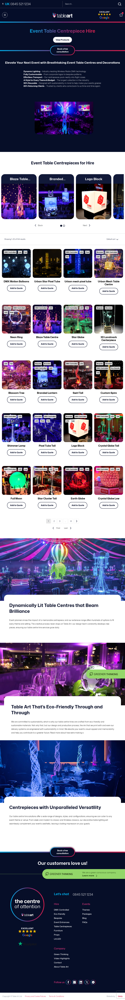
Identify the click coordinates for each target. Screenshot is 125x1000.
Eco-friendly (115, 368)
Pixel (87, 252)
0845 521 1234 (83, 894)
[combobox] (112, 239)
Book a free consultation (63, 50)
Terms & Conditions (56, 996)
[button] (61, 226)
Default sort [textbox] (111, 239)
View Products (62, 39)
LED (81, 252)
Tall (25, 252)
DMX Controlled (10, 252)
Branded (100, 252)
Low (20, 252)
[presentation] (39, 225)
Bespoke (100, 308)
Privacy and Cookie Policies (35, 996)
